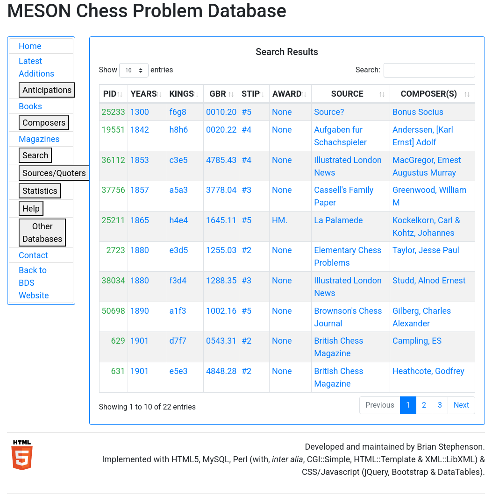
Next (461, 405)
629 (118, 341)
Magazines (39, 139)
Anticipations (46, 90)
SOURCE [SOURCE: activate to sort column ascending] (347, 94)
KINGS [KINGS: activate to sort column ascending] (181, 94)
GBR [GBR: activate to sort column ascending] (217, 94)
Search (35, 155)
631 (118, 371)
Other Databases (42, 232)
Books (30, 106)
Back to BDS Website (34, 282)
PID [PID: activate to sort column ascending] (110, 94)
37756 (113, 190)
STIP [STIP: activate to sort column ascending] (251, 94)
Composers (43, 122)
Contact (33, 255)
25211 (113, 220)
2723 (115, 250)
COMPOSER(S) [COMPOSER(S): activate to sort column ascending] (429, 94)
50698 (113, 311)
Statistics (39, 191)
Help (31, 208)
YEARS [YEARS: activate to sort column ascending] (144, 94)
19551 (113, 129)
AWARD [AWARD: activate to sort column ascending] (286, 94)
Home (30, 46)
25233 (113, 112)
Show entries (136, 70)
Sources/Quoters (54, 173)
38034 (113, 280)
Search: (415, 70)
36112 (113, 160)
